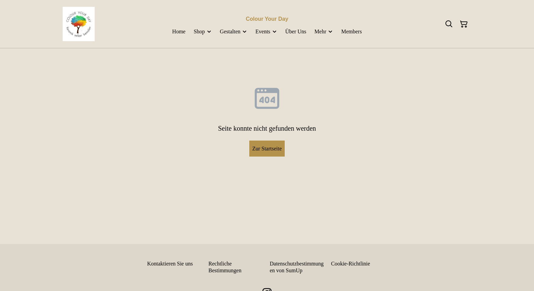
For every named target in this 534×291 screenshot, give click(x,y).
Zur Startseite (267, 148)
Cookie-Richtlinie (350, 263)
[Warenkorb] (463, 24)
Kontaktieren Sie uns (170, 263)
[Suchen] (448, 24)
